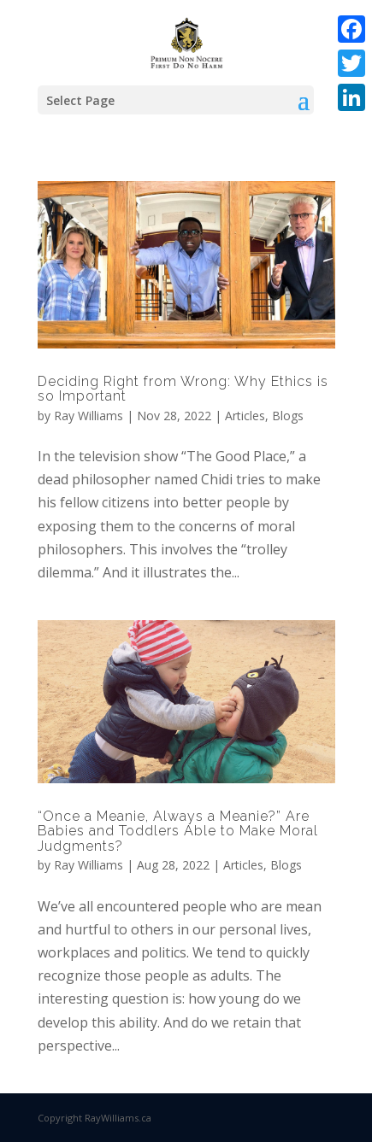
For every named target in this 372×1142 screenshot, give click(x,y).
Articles (245, 415)
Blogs (288, 415)
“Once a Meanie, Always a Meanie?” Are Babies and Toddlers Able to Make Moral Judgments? (178, 831)
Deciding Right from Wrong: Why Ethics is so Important (183, 389)
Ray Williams (88, 415)
